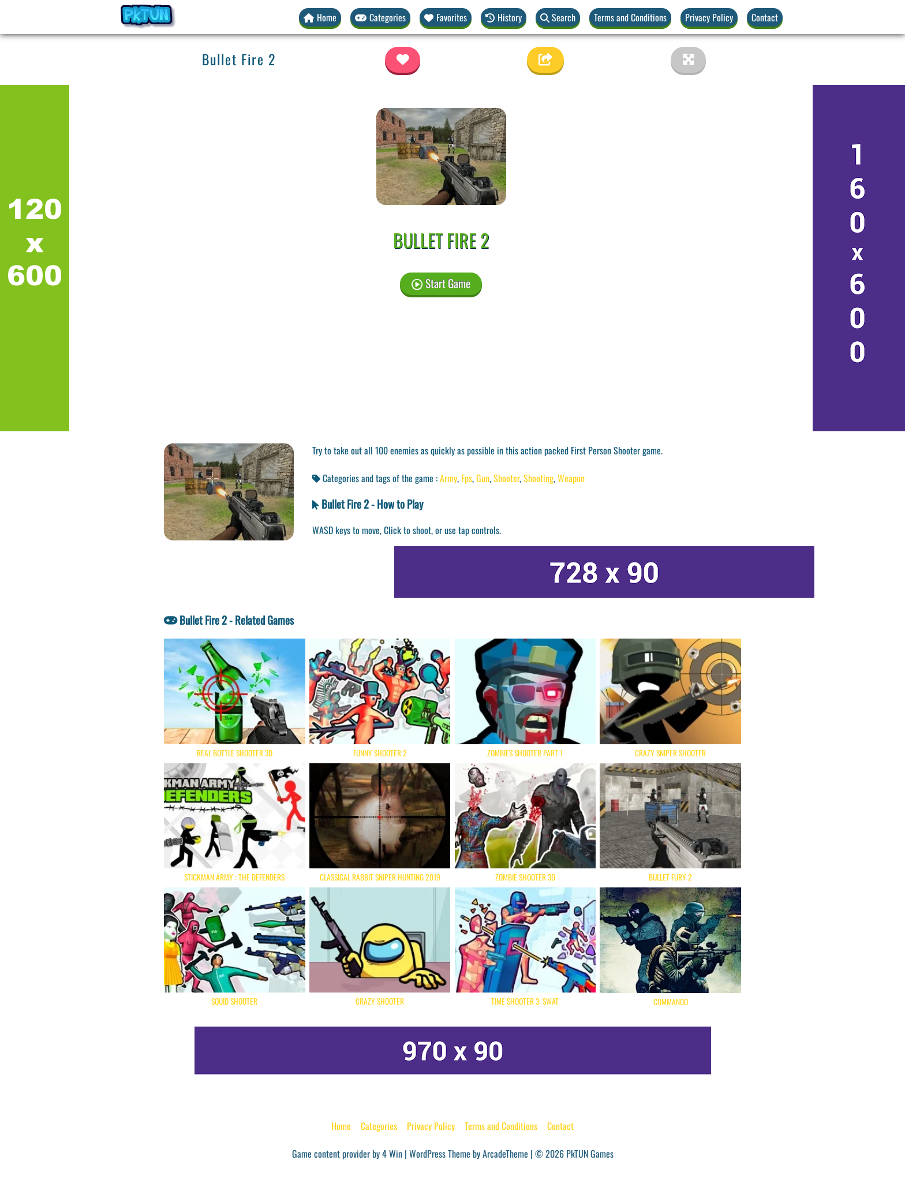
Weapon (571, 478)
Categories (379, 1126)
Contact (764, 17)
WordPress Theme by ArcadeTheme (468, 1154)
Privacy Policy (709, 17)
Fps (466, 478)
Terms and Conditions (630, 17)
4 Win (392, 1154)
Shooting (538, 478)
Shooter (506, 478)
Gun (482, 478)
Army (448, 478)
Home (341, 1126)
